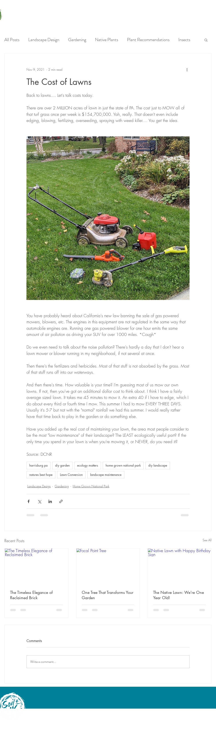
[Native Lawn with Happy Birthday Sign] (179, 566)
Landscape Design (43, 40)
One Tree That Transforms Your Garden (107, 595)
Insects (184, 40)
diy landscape (157, 465)
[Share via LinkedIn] (50, 501)
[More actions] (187, 69)
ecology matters (87, 465)
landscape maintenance (105, 475)
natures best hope (40, 475)
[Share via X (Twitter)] (39, 501)
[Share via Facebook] (28, 501)
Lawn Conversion (71, 475)
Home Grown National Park (91, 486)
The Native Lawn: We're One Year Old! (178, 595)
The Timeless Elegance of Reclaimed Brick (31, 595)
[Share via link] (61, 501)
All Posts (11, 40)
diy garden (62, 465)
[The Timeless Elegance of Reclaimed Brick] (36, 566)
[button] (206, 40)
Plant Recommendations (148, 40)
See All (207, 540)
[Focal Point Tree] (108, 566)
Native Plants (106, 40)
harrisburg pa (38, 465)
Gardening (77, 40)
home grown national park (123, 465)
